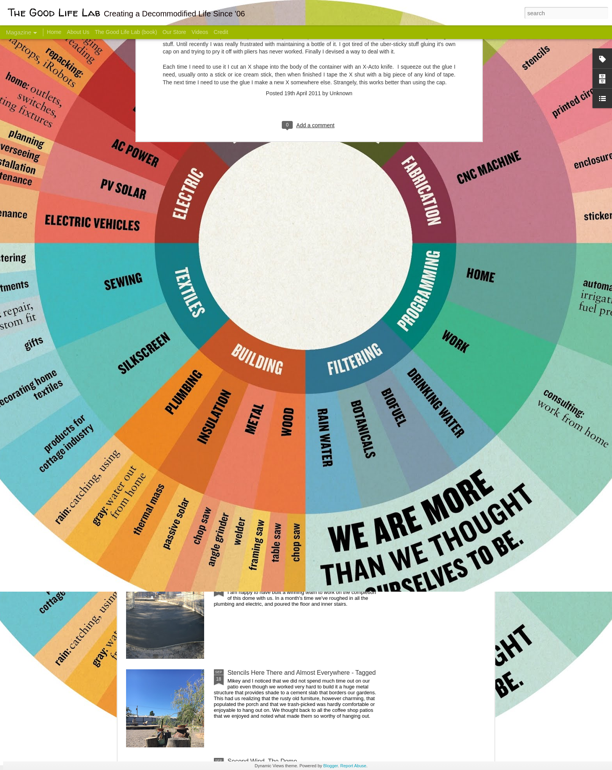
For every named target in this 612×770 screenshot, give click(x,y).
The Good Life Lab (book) (126, 32)
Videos (200, 32)
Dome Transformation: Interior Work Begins (287, 373)
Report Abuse (353, 765)
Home (54, 32)
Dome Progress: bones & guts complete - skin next (298, 584)
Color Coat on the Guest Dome (183, 461)
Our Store (174, 32)
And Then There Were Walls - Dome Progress (291, 495)
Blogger (330, 765)
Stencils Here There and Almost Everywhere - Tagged (302, 672)
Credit (220, 32)
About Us (78, 32)
